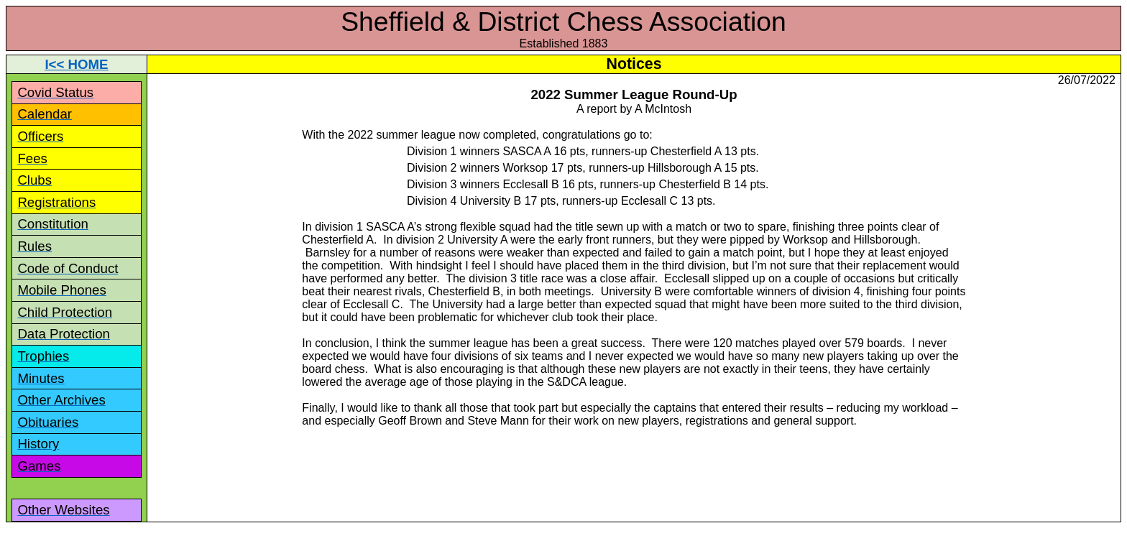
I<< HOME (76, 64)
